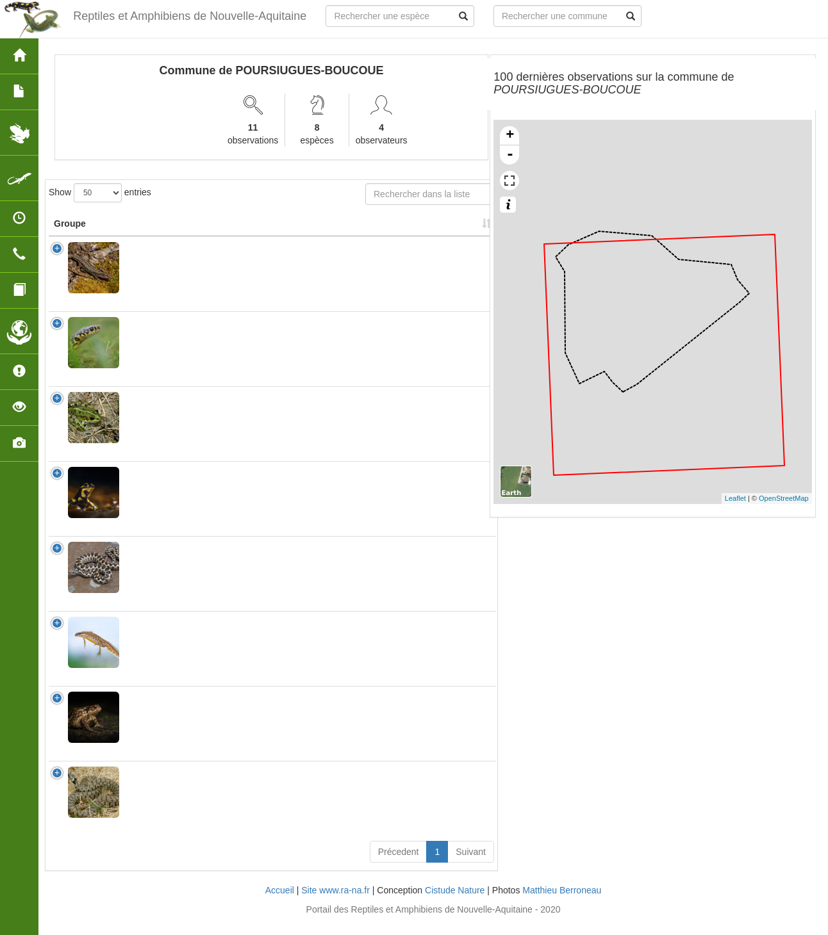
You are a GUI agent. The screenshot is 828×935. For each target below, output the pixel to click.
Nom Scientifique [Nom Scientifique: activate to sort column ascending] (154, 229)
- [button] (510, 155)
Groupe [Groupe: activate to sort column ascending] (70, 236)
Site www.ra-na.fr (335, 903)
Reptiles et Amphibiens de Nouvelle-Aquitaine (186, 16)
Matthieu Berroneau (561, 903)
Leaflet (735, 498)
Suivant (471, 864)
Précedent (398, 864)
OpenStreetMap (784, 498)
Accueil (279, 903)
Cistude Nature (454, 903)
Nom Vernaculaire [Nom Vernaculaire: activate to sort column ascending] (245, 229)
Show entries (100, 192)
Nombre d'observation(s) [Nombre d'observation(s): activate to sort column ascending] (335, 229)
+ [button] (510, 135)
